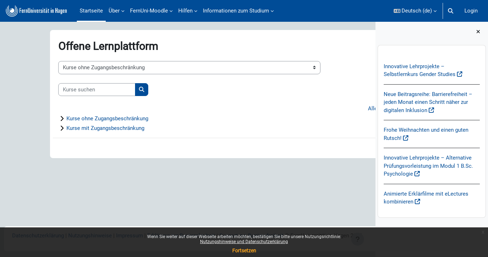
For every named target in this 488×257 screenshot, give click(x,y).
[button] (415, 11)
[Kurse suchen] (64, 89)
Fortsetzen (244, 250)
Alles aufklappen (342, 109)
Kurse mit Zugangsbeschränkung (72, 128)
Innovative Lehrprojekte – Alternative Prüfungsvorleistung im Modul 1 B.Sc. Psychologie (428, 166)
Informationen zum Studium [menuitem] (236, 10)
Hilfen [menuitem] (185, 10)
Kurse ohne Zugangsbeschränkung (74, 119)
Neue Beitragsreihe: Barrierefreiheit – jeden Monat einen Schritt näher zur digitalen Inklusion (428, 102)
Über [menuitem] (114, 10)
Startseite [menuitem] (91, 10)
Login (471, 10)
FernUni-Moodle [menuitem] (149, 10)
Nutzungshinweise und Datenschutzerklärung (244, 241)
